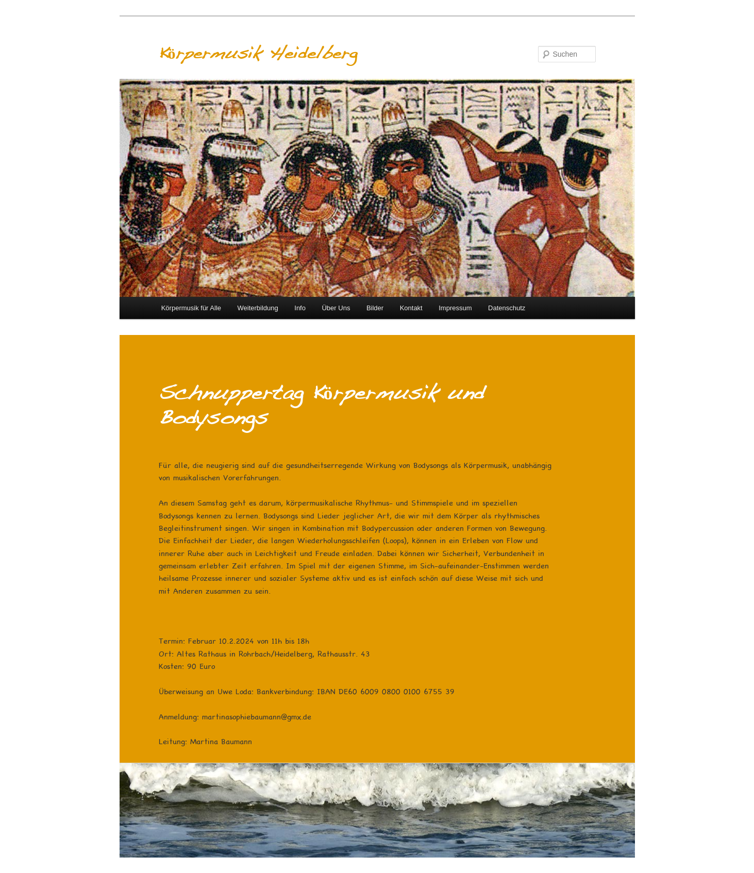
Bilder (374, 308)
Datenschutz (506, 308)
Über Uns (336, 308)
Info (300, 308)
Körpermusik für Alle (191, 308)
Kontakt (411, 308)
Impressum (455, 308)
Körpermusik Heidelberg (258, 54)
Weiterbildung (258, 308)
